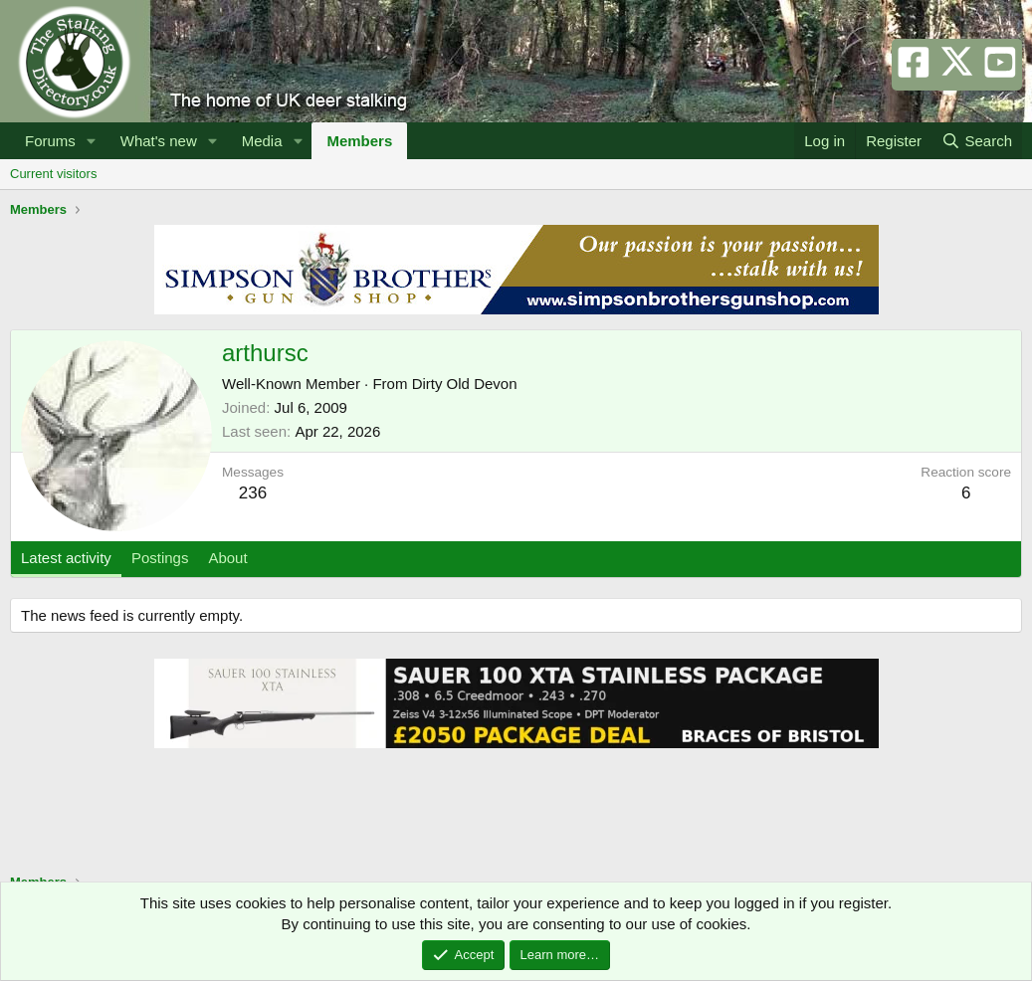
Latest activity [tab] (66, 557)
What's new (158, 140)
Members (359, 140)
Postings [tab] (160, 557)
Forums (50, 140)
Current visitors (53, 173)
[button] (91, 140)
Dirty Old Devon (464, 383)
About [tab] (227, 557)
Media (262, 140)
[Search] (976, 140)
